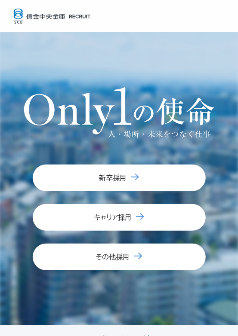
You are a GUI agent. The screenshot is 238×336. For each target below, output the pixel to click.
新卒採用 (113, 177)
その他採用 (113, 257)
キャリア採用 (113, 217)
